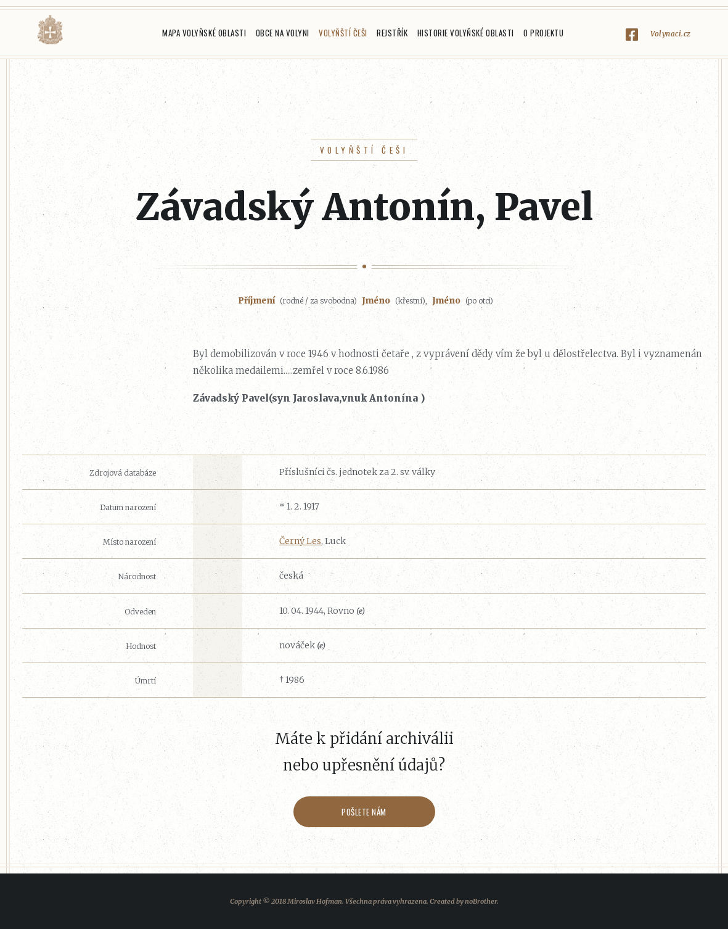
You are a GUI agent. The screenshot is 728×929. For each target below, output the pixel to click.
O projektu (543, 33)
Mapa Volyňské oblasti (204, 33)
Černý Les (300, 541)
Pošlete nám (364, 812)
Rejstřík (392, 33)
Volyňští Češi (343, 33)
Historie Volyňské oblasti (465, 33)
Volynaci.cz (670, 33)
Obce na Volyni (282, 33)
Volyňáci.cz (50, 29)
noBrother (481, 901)
